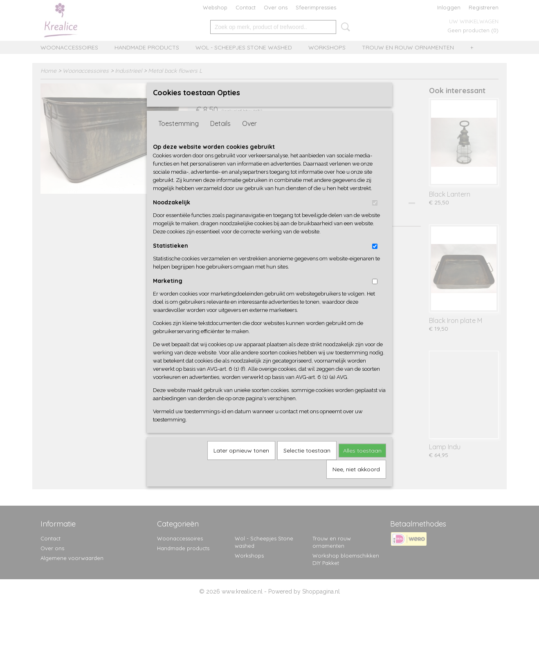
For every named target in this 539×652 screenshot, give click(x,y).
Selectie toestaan (306, 464)
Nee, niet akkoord (356, 482)
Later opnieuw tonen (241, 464)
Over (249, 137)
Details (220, 137)
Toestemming (178, 137)
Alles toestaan (362, 464)
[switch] (374, 216)
